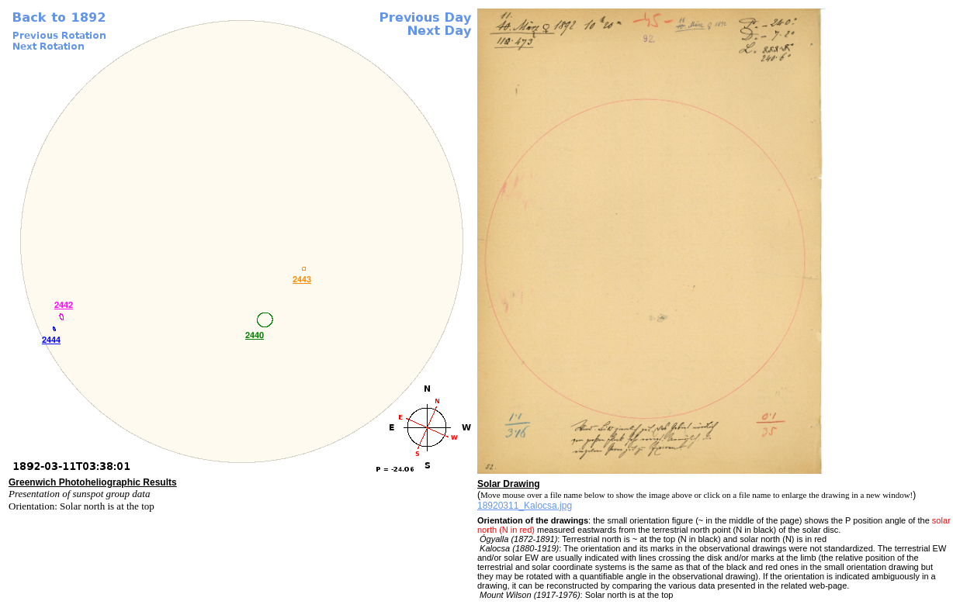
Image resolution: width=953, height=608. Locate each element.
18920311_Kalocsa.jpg (524, 505)
